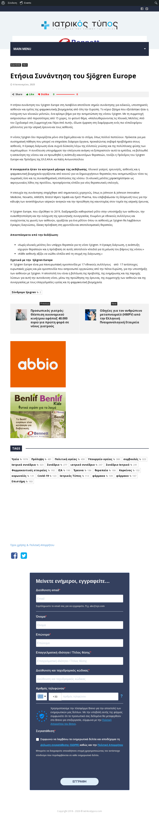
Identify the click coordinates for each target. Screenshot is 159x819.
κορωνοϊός (23, 476)
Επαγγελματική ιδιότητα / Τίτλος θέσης (63, 652)
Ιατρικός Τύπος (74, 476)
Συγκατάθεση (45, 731)
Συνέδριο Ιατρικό (121, 464)
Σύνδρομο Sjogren (26, 292)
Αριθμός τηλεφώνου (50, 688)
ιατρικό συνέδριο (86, 464)
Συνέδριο (57, 464)
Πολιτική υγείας (70, 459)
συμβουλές (134, 459)
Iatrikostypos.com (79, 503)
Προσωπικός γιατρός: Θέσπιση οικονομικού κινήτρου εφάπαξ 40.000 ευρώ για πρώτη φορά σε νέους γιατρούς (50, 318)
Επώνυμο (43, 634)
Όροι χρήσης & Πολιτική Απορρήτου (32, 545)
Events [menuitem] (25, 3)
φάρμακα (102, 476)
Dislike (43, 94)
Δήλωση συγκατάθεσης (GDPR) (60, 744)
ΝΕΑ (25, 64)
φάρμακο (126, 476)
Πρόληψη (41, 459)
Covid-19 (46, 476)
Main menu (22, 49)
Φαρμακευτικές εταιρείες (33, 470)
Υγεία (20, 459)
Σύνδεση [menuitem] (12, 2)
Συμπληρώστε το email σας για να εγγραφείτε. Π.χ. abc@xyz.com (70, 606)
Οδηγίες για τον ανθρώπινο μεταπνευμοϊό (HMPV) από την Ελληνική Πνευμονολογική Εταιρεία (121, 316)
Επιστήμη (22, 481)
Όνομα (41, 616)
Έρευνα (82, 470)
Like (30, 94)
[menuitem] (3, 3)
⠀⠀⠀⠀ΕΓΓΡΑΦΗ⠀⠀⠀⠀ (79, 781)
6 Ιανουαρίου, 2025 (24, 84)
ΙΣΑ (64, 470)
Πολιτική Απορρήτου (110, 744)
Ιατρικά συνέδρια (27, 464)
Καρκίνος (129, 470)
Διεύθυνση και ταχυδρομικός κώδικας (62, 670)
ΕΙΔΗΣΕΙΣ (15, 64)
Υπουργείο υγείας (104, 459)
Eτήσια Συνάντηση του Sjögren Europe (73, 75)
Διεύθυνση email (47, 590)
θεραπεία (105, 470)
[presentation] (64, 768)
